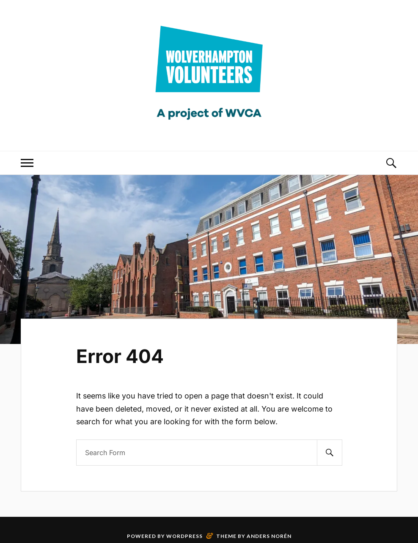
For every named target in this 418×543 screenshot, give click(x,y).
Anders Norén (269, 536)
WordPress (184, 536)
